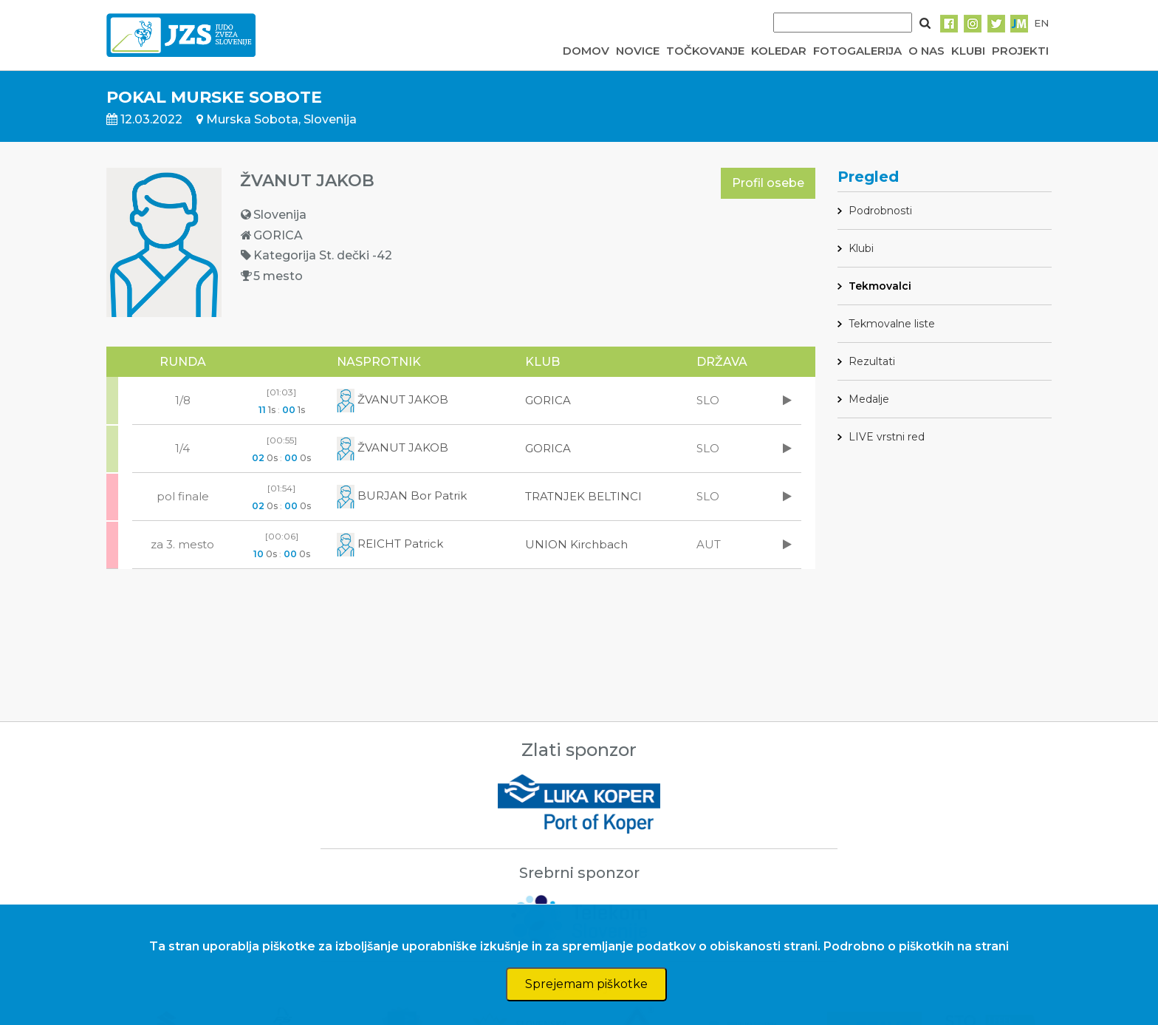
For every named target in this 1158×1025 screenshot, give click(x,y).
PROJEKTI (1020, 51)
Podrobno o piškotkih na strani (916, 946)
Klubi (861, 248)
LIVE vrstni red (887, 436)
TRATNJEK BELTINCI (583, 496)
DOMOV (586, 51)
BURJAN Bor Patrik (402, 495)
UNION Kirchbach (576, 544)
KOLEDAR (778, 51)
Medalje (869, 399)
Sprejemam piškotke (586, 984)
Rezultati (872, 361)
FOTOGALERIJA (857, 51)
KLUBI (968, 51)
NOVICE (637, 51)
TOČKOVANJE (705, 51)
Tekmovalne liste (892, 323)
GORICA (548, 400)
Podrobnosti (880, 210)
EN (1041, 23)
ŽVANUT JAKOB (392, 399)
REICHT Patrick (390, 544)
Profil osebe (768, 183)
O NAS (926, 51)
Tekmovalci (880, 286)
